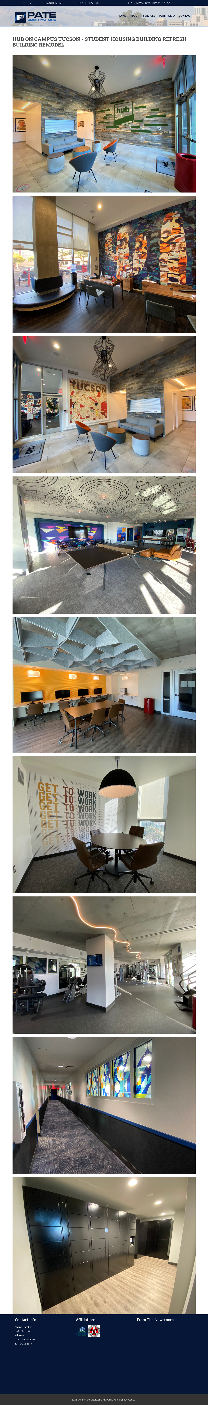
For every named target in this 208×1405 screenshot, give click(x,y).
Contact (185, 15)
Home (122, 15)
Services (149, 15)
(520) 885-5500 (54, 2)
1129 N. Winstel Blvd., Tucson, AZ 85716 (149, 2)
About (134, 15)
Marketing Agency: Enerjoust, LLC (119, 1399)
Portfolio (167, 15)
